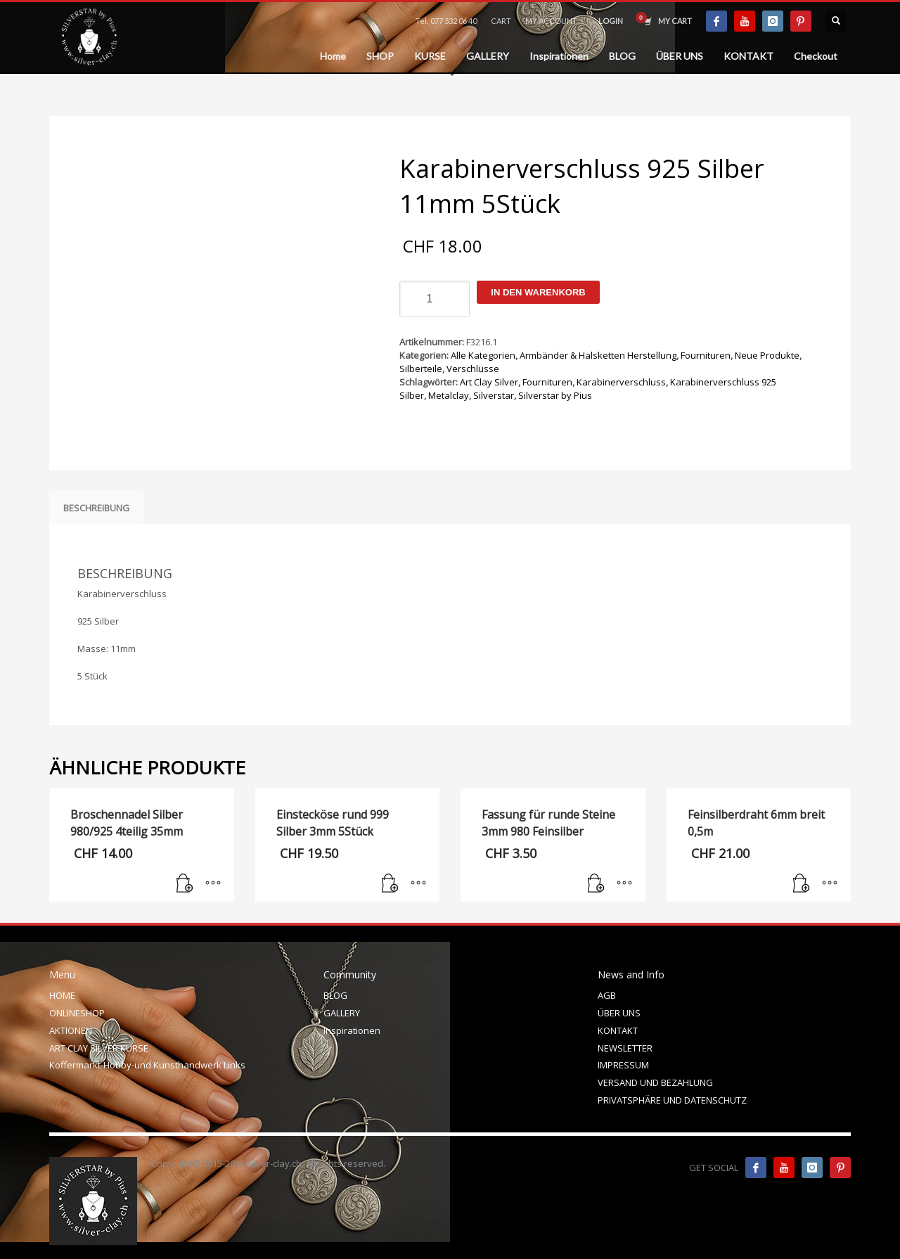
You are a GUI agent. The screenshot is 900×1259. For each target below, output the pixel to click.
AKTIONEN (70, 1030)
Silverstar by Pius (555, 395)
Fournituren (706, 355)
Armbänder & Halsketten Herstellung (598, 355)
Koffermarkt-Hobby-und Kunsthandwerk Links (147, 1065)
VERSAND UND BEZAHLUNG (655, 1082)
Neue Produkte (767, 355)
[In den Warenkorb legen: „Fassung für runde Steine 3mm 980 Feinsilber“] (596, 884)
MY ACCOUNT (551, 20)
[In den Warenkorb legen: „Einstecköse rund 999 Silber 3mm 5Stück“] (390, 884)
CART (501, 20)
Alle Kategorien (483, 355)
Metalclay (448, 395)
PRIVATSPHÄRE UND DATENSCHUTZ (672, 1100)
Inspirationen (351, 1030)
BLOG (335, 995)
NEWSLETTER (625, 1048)
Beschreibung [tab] (96, 507)
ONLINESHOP (77, 1012)
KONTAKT (618, 1030)
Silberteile (420, 368)
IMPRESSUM (623, 1065)
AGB (607, 995)
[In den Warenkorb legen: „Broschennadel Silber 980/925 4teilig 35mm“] (185, 884)
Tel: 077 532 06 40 (446, 20)
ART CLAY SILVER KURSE (98, 1048)
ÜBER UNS (619, 1012)
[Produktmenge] (434, 299)
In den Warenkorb (538, 292)
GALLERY (341, 1012)
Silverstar (493, 395)
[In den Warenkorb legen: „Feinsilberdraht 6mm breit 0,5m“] (802, 884)
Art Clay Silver (489, 382)
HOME (62, 995)
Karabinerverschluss (621, 382)
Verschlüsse (472, 368)
